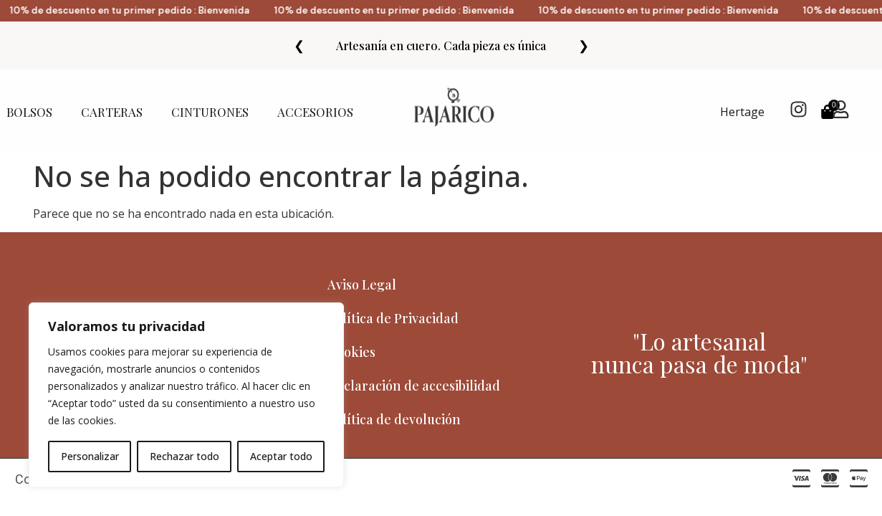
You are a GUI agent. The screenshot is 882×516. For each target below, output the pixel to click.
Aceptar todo (281, 456)
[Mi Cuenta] (841, 109)
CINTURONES (210, 112)
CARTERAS (112, 112)
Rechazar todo (184, 456)
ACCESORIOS (318, 112)
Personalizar (90, 456)
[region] (186, 394)
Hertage (742, 112)
